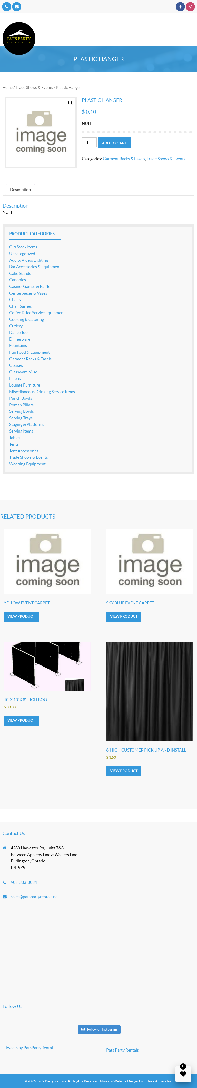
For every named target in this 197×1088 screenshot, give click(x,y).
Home (8, 87)
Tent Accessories (23, 450)
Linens (15, 378)
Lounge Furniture (24, 385)
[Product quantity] (89, 142)
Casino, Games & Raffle (29, 286)
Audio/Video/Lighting (28, 260)
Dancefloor (19, 332)
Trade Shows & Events (34, 87)
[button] (70, 103)
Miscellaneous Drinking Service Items (42, 391)
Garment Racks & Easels (124, 158)
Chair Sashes (20, 306)
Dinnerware (19, 339)
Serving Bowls (21, 411)
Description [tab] (20, 189)
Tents (14, 444)
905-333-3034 (24, 882)
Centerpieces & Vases (28, 293)
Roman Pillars (21, 404)
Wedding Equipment (27, 464)
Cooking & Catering (26, 319)
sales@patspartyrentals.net (35, 896)
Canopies (17, 279)
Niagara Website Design (119, 1081)
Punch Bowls (20, 398)
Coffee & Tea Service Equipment (37, 312)
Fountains (18, 345)
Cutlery (16, 326)
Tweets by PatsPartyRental (29, 1047)
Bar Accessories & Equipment (35, 266)
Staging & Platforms (26, 424)
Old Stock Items (23, 247)
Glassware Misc (23, 372)
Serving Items (21, 431)
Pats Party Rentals (122, 1050)
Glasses (16, 365)
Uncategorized (22, 253)
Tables (14, 437)
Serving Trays (21, 418)
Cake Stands (20, 273)
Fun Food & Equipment (29, 352)
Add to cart (114, 143)
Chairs (15, 299)
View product (21, 616)
